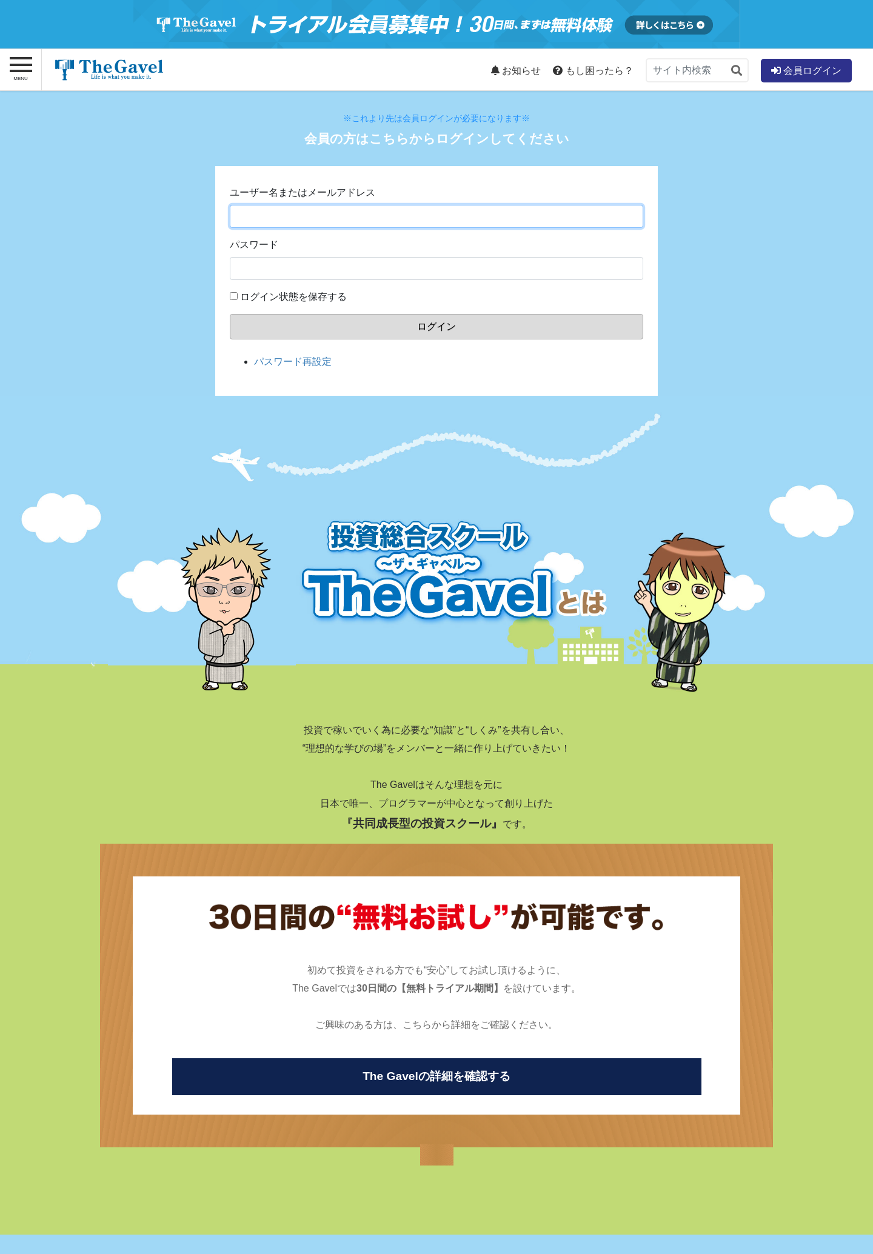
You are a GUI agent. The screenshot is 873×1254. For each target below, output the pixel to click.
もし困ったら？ (593, 70)
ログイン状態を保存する (293, 297)
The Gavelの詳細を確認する (436, 1076)
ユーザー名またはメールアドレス (302, 192)
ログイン (436, 326)
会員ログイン (806, 70)
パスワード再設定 (293, 361)
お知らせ (516, 70)
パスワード (254, 244)
